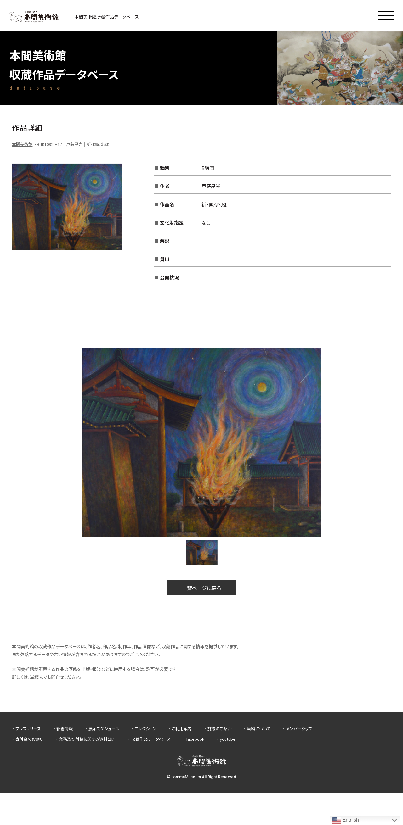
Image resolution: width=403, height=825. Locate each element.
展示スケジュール (103, 729)
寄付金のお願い (29, 739)
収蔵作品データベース (151, 739)
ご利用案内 (182, 729)
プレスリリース (28, 729)
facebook (195, 739)
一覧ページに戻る (201, 588)
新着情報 (64, 729)
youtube (228, 739)
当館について (258, 729)
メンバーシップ (299, 729)
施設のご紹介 (219, 729)
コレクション (145, 729)
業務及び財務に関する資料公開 (87, 739)
